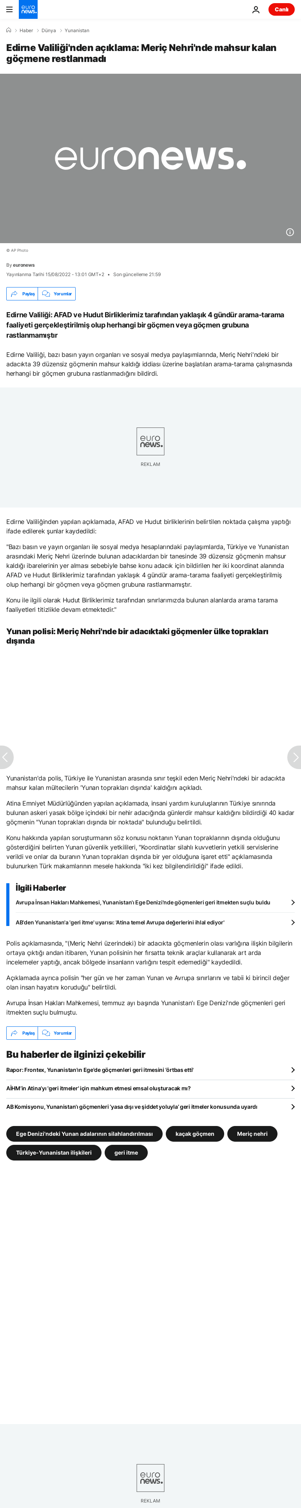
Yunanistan (77, 30)
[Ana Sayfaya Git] (28, 9)
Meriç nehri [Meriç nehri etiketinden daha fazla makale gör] (252, 1133)
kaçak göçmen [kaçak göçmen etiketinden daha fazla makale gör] (195, 1133)
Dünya (49, 30)
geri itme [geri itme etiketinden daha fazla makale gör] (126, 1152)
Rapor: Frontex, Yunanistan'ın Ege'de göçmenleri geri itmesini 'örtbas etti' (100, 1069)
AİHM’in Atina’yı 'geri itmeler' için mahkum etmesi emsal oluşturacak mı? (98, 1088)
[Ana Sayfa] (8, 30)
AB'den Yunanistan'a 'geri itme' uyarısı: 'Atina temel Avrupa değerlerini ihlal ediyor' (120, 922)
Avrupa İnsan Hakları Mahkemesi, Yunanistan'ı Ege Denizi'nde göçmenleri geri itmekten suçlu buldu (143, 902)
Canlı (281, 9)
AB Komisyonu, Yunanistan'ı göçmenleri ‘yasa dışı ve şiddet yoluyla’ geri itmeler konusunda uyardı (131, 1106)
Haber (26, 30)
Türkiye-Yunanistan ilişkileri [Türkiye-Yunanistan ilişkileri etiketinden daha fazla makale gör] (54, 1152)
